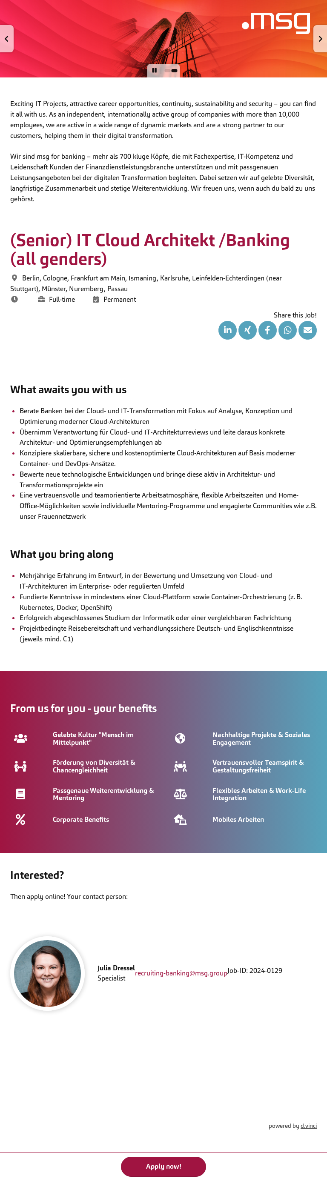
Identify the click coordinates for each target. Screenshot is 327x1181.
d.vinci (309, 1126)
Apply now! (163, 1166)
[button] (7, 38)
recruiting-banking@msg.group (181, 973)
